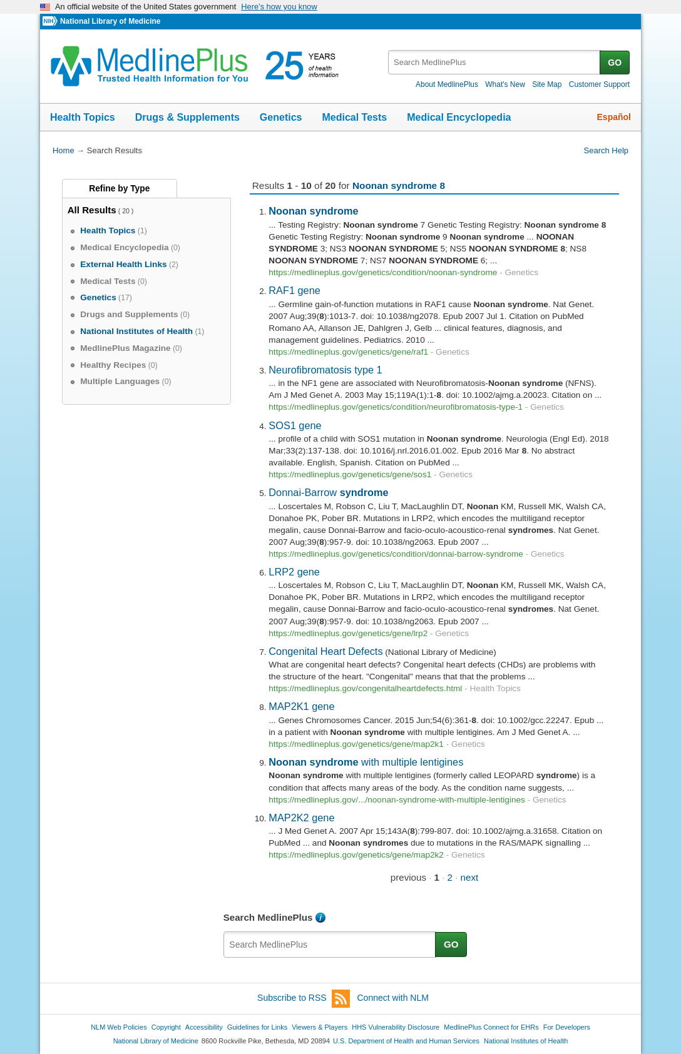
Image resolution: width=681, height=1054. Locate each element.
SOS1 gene (295, 425)
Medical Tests (354, 117)
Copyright (166, 1027)
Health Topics (82, 117)
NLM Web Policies (119, 1027)
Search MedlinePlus (268, 917)
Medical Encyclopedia (459, 117)
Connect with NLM (393, 998)
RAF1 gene (294, 290)
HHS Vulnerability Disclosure (395, 1027)
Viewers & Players (319, 1027)
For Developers (566, 1027)
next (470, 877)
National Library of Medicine (110, 21)
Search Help (606, 150)
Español (614, 117)
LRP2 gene (294, 571)
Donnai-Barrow (328, 492)
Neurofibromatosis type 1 (325, 369)
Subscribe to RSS (303, 999)
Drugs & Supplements (187, 117)
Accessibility (204, 1027)
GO (615, 63)
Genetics (281, 117)
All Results (92, 210)
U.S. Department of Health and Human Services (406, 1041)
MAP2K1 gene (301, 706)
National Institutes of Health (526, 1041)
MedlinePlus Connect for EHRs (491, 1027)
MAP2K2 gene (301, 817)
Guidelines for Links (257, 1027)
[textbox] (495, 62)
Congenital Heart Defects (325, 651)
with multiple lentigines (366, 762)
